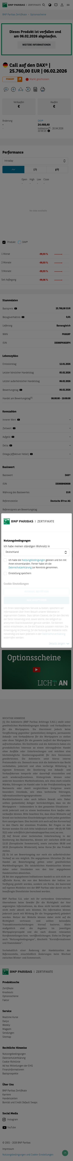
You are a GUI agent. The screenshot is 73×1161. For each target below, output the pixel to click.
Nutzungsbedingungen (33, 560)
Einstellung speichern (20, 573)
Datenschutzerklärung (20, 567)
